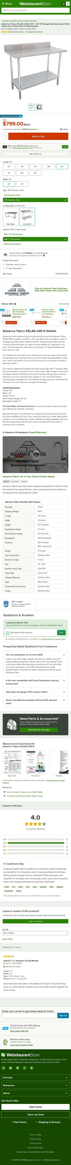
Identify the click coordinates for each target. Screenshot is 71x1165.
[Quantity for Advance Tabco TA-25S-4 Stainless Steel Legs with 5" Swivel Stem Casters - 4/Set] (4, 322)
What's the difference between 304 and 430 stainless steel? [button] (31, 702)
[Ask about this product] (35, 632)
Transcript (15, 481)
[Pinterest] (31, 1068)
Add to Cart (11, 323)
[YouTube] (10, 1068)
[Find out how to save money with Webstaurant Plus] (2, 310)
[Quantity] (6, 136)
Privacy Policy (60, 639)
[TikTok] (24, 1068)
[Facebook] (17, 1068)
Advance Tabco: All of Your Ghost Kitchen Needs (29, 476)
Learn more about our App (21, 1045)
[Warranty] (59, 763)
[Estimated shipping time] (44, 255)
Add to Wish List (35, 154)
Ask (61, 632)
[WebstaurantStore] (35, 1055)
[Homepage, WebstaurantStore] (36, 3)
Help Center (35, 1107)
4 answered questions (34, 32)
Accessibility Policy (35, 1148)
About (6, 481)
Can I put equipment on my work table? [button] (24, 655)
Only (4, 120)
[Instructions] (35, 763)
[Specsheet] (12, 763)
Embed (24, 481)
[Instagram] (3, 1068)
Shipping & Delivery (48, 1122)
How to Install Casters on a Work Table (33, 792)
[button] (31, 107)
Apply (65, 147)
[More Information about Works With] (15, 304)
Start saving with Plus (19, 1031)
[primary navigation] (7, 4)
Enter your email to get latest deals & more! (28, 1011)
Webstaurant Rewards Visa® (23, 148)
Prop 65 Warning (37, 432)
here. (31, 409)
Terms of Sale (35, 1135)
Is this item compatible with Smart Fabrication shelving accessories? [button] (32, 682)
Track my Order (35, 1114)
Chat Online (18, 1122)
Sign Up (63, 1015)
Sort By (5, 929)
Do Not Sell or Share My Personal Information (35, 1152)
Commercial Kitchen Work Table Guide (33, 796)
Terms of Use (47, 639)
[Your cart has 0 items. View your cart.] (65, 4)
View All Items (64, 304)
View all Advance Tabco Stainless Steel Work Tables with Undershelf (51, 289)
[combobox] (35, 10)
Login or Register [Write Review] (35, 921)
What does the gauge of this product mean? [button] (27, 692)
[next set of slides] (69, 316)
